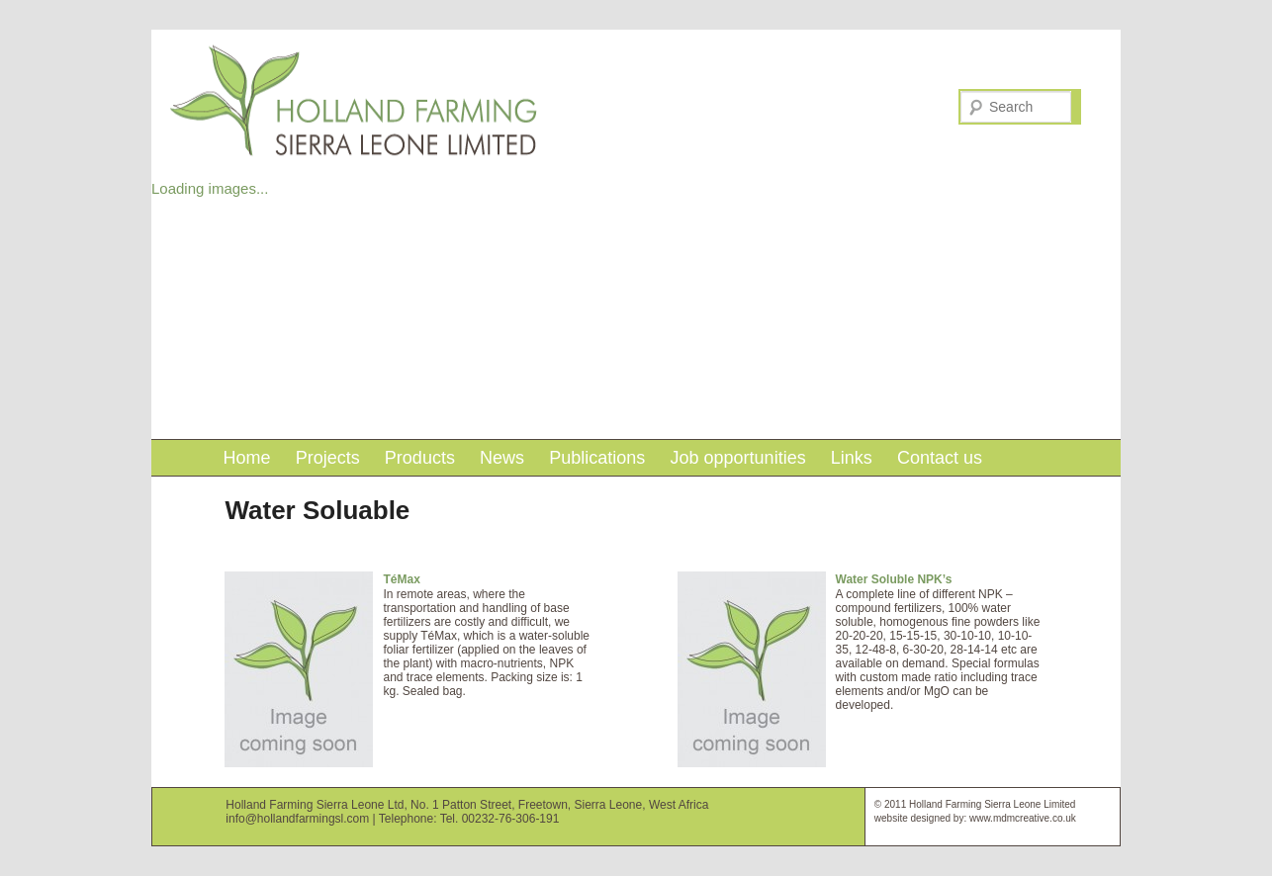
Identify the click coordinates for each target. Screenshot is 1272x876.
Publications (597, 458)
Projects (328, 458)
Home (246, 458)
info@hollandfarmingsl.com (297, 819)
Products (420, 458)
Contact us (939, 458)
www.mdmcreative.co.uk (1022, 818)
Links (851, 458)
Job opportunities (738, 458)
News (502, 458)
